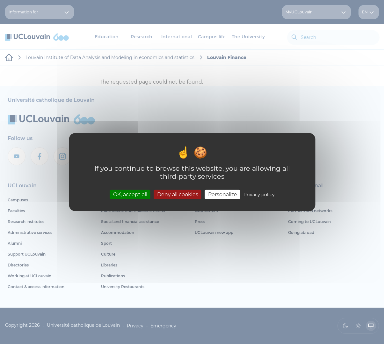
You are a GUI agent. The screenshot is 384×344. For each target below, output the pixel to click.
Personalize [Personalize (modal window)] (222, 194)
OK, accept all (130, 194)
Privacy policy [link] (259, 194)
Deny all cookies (177, 194)
